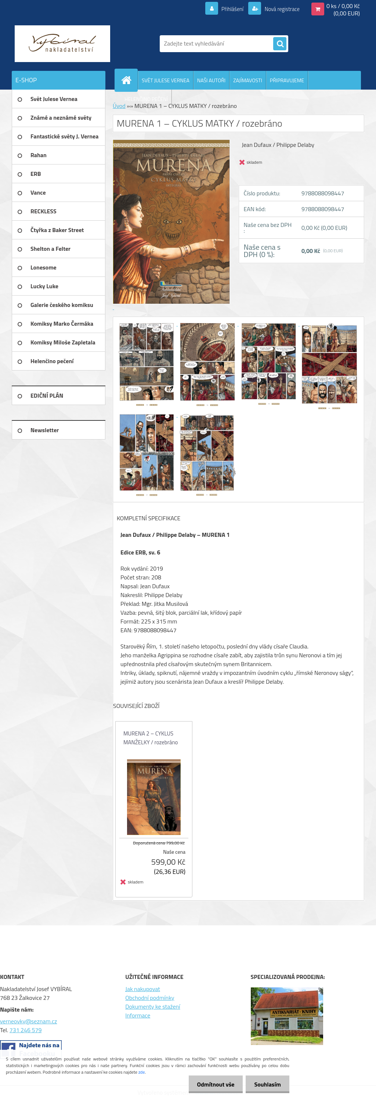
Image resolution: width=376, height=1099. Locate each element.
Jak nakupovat (142, 988)
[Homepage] (129, 80)
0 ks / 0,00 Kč (343, 5)
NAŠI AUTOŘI (211, 80)
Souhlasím (266, 1084)
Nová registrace (280, 8)
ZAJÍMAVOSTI (247, 80)
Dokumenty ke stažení (152, 1006)
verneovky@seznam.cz (28, 1021)
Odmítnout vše (213, 1084)
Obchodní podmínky (149, 997)
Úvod (119, 105)
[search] (279, 44)
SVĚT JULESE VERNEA (165, 80)
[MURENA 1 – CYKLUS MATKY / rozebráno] (147, 323)
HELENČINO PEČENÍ (146, 99)
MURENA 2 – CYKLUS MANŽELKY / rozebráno (150, 737)
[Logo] (62, 43)
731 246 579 (26, 1030)
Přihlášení (228, 8)
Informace (137, 1015)
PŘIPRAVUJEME (287, 80)
